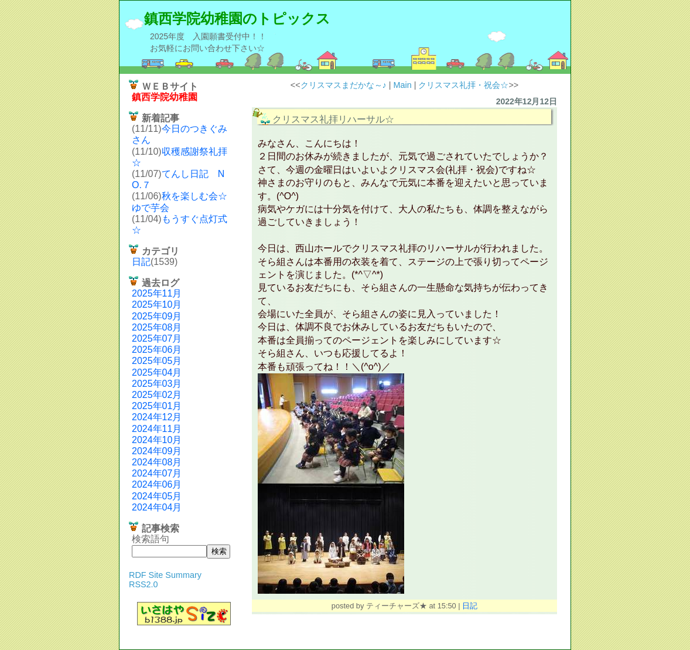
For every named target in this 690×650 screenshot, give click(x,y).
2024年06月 (157, 484)
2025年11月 (157, 293)
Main (403, 85)
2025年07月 (157, 338)
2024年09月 (157, 451)
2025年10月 (157, 304)
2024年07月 (157, 473)
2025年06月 (157, 350)
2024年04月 (157, 507)
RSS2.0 (143, 584)
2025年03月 (157, 384)
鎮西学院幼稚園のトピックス (237, 18)
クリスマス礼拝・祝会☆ (463, 85)
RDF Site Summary (165, 575)
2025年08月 (157, 327)
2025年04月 (157, 372)
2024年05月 (157, 496)
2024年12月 (157, 417)
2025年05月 (157, 361)
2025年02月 (157, 395)
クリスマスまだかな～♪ (343, 85)
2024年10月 (157, 440)
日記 (141, 262)
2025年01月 (157, 406)
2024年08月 (157, 462)
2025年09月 (157, 316)
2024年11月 (157, 429)
